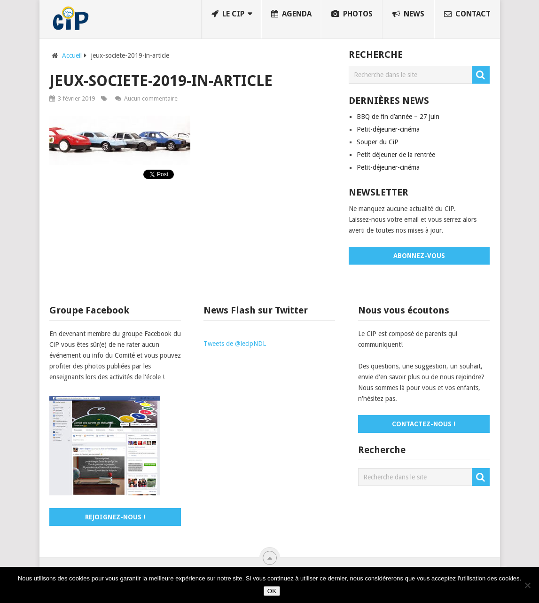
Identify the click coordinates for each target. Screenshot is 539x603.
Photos (352, 13)
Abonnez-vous (419, 255)
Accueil (72, 55)
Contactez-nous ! (423, 424)
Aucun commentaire (151, 98)
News (408, 13)
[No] (527, 585)
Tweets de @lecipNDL (234, 343)
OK (271, 591)
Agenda (291, 13)
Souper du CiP (377, 142)
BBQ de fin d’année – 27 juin (398, 116)
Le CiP (227, 13)
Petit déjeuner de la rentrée (396, 154)
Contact (467, 13)
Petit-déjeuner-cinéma (388, 129)
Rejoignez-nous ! (115, 517)
